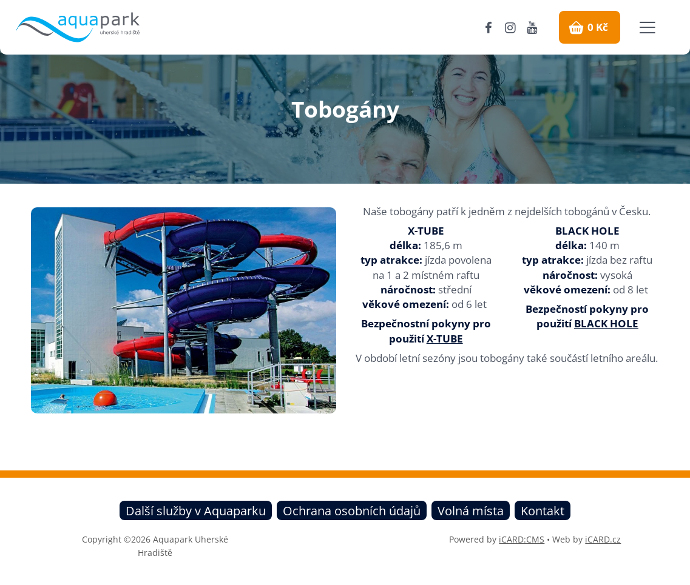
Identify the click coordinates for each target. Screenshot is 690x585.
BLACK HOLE (606, 323)
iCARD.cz (603, 539)
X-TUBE (445, 339)
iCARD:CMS (521, 539)
